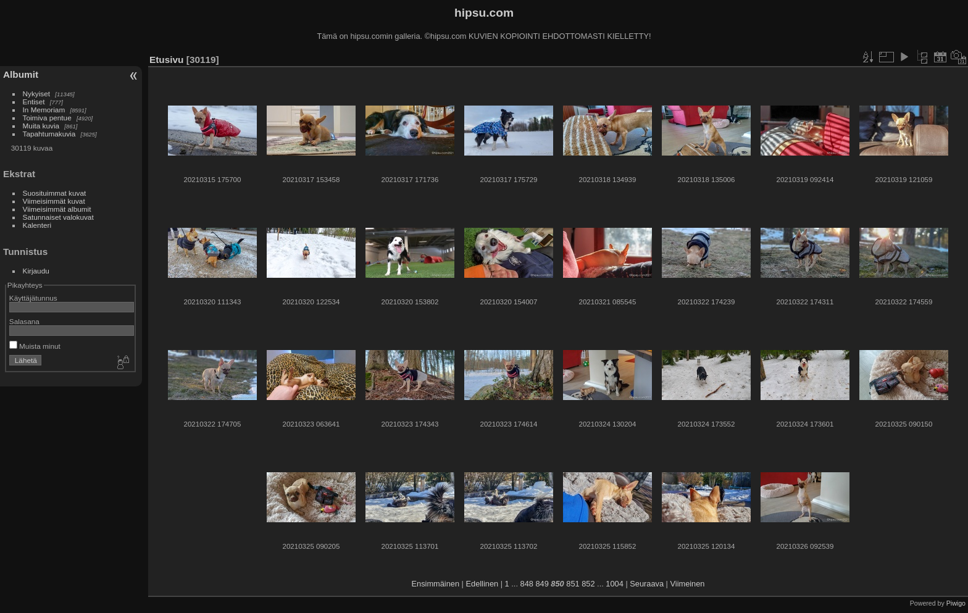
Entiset (34, 102)
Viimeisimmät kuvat (54, 201)
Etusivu (166, 59)
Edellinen (482, 583)
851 (572, 583)
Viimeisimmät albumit (57, 209)
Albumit (20, 74)
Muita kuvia (41, 126)
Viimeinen (687, 583)
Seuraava (647, 583)
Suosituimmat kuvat (54, 193)
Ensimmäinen (436, 583)
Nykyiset (36, 94)
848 (526, 583)
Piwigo (956, 603)
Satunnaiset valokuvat (58, 217)
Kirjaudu (36, 271)
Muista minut (34, 346)
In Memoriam (44, 110)
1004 (614, 583)
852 (588, 583)
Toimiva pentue (47, 118)
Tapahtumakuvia (49, 134)
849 (541, 583)
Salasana (24, 321)
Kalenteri (37, 225)
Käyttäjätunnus (33, 298)
